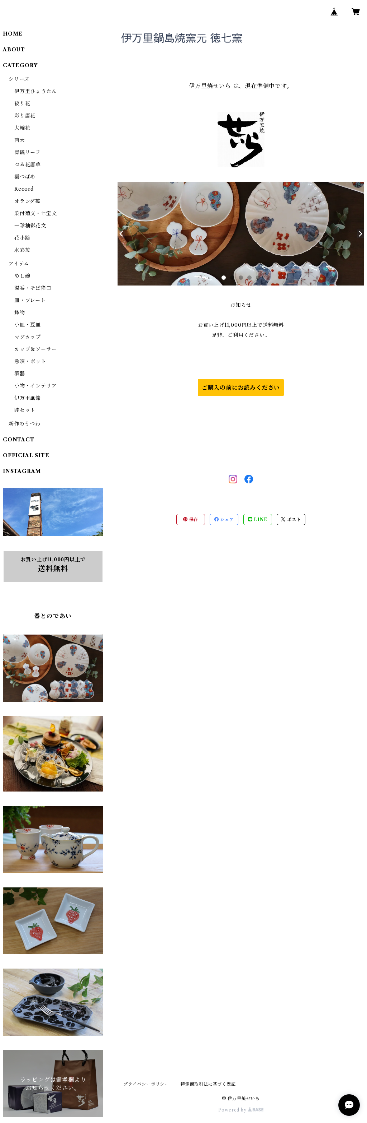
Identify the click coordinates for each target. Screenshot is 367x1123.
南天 (19, 140)
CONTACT (18, 439)
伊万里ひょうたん (35, 91)
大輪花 (22, 128)
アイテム (19, 263)
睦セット (24, 410)
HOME (13, 34)
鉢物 (19, 312)
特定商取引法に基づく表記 (208, 1084)
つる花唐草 (27, 164)
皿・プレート (30, 300)
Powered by (241, 1110)
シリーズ (19, 79)
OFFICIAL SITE (26, 455)
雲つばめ (24, 176)
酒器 (19, 373)
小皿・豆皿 (27, 324)
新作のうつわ (24, 424)
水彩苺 (22, 250)
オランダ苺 (27, 201)
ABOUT (14, 49)
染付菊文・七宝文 (35, 213)
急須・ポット (30, 361)
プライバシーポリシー (146, 1084)
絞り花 (22, 103)
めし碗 (22, 276)
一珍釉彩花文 (30, 225)
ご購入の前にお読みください (241, 387)
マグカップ (27, 337)
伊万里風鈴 (27, 398)
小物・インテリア (35, 385)
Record (24, 189)
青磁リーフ (27, 152)
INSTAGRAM (22, 471)
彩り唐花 (24, 115)
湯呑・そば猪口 (33, 288)
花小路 (22, 238)
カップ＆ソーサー (35, 349)
